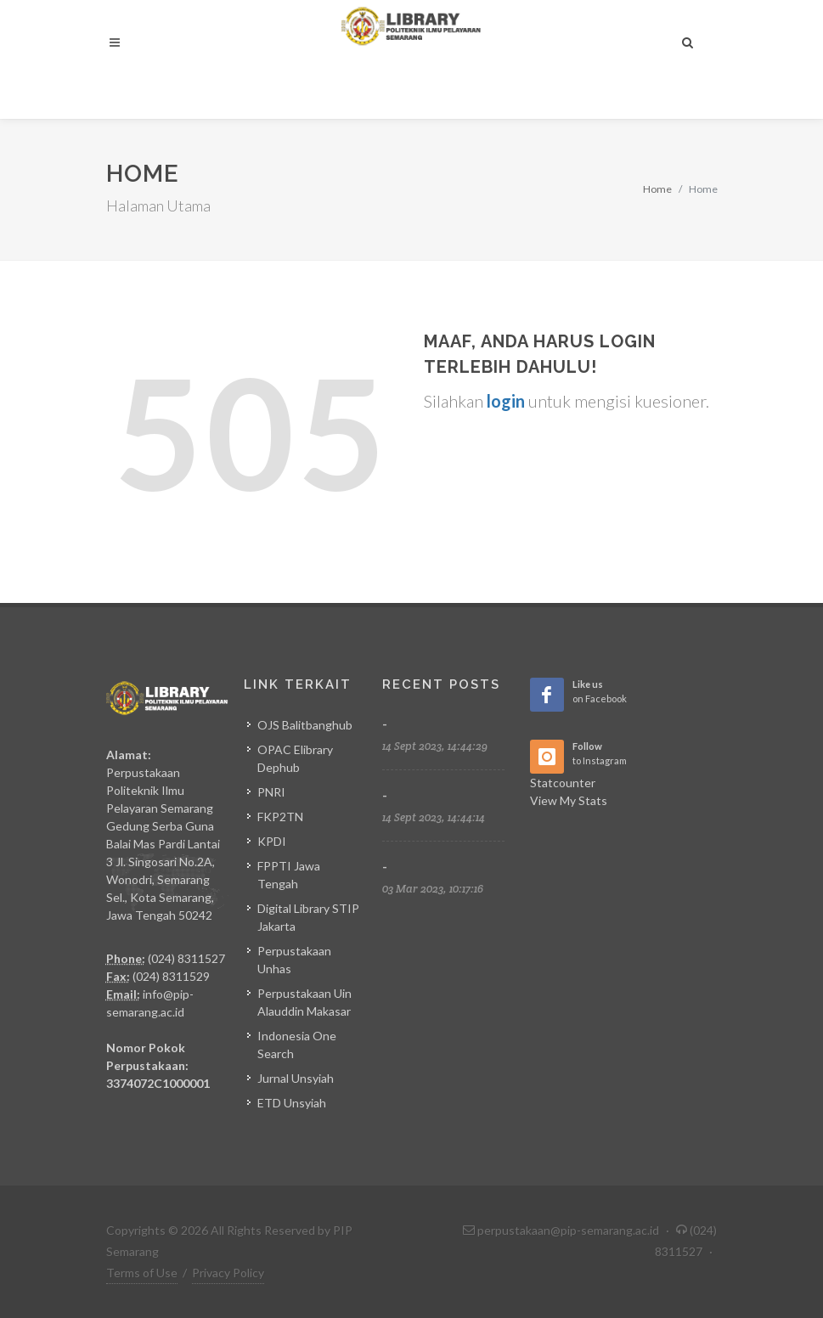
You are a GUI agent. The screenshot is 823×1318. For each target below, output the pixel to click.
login (506, 401)
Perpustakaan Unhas (294, 959)
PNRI (271, 792)
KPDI (271, 841)
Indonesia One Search (296, 1044)
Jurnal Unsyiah (295, 1078)
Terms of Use (142, 1272)
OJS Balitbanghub (304, 725)
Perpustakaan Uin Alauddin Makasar (304, 1002)
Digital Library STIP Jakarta (308, 917)
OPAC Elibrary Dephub (295, 758)
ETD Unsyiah (291, 1103)
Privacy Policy (228, 1272)
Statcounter (562, 782)
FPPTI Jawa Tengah (288, 875)
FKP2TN (280, 816)
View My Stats (568, 800)
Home (657, 189)
